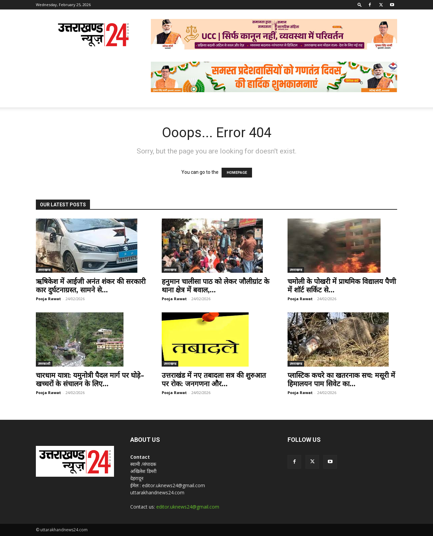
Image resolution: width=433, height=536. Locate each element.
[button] (360, 4)
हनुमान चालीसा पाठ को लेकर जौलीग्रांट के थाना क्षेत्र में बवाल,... (215, 285)
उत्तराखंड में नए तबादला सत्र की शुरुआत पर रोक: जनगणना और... (214, 379)
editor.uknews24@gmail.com (187, 506)
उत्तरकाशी (44, 363)
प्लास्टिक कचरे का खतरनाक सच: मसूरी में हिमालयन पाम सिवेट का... (341, 379)
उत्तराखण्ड (44, 269)
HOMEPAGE (237, 172)
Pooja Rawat (48, 298)
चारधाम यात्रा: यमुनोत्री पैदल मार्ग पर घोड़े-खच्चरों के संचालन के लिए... (90, 379)
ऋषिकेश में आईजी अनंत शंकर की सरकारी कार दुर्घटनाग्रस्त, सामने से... (90, 285)
